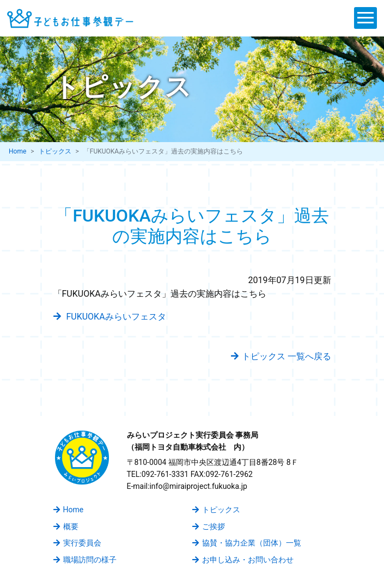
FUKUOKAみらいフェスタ (109, 316)
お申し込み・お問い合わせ (243, 559)
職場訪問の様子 (85, 559)
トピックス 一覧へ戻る (281, 356)
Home (17, 151)
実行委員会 (77, 542)
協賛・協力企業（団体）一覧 (246, 542)
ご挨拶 (208, 526)
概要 (65, 526)
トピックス (55, 151)
